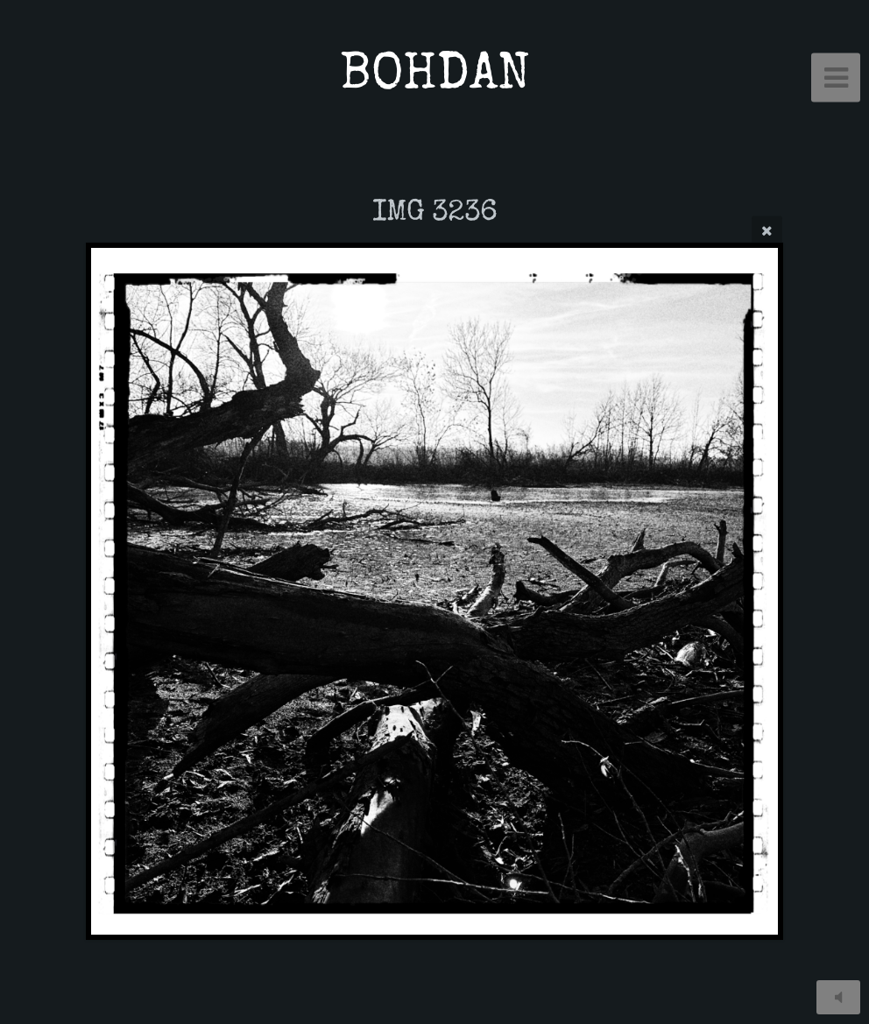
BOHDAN (435, 77)
